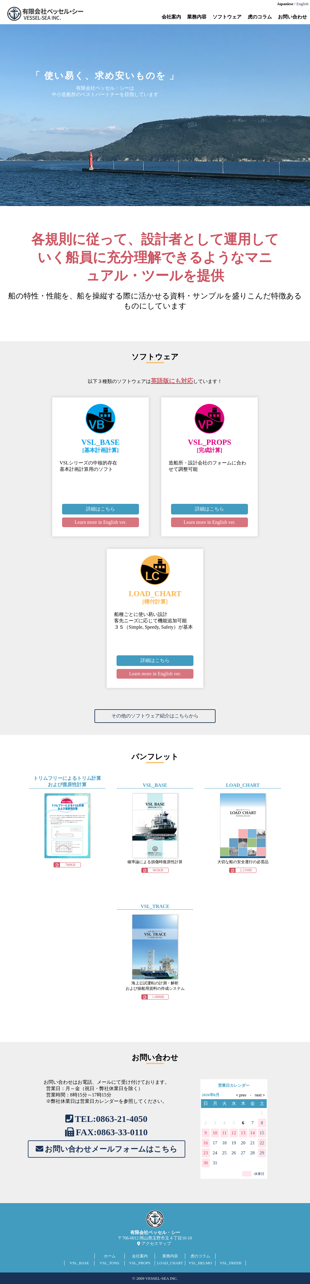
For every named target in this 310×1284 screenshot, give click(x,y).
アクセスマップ (156, 1243)
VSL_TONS (109, 1263)
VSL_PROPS (139, 1263)
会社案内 (171, 16)
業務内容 (196, 16)
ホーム (110, 1256)
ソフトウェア (227, 16)
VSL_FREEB (231, 1263)
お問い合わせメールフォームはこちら (111, 1149)
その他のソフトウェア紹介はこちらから (155, 715)
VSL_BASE (79, 1263)
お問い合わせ (292, 16)
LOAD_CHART (170, 1263)
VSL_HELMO (200, 1263)
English (302, 4)
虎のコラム (260, 16)
